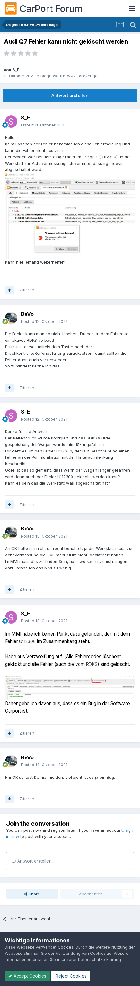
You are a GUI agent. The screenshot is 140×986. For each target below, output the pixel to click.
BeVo (27, 314)
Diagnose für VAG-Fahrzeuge (68, 75)
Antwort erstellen (70, 95)
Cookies (65, 947)
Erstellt (43, 124)
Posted (44, 321)
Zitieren (26, 289)
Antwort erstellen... (33, 861)
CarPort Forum (44, 8)
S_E (15, 69)
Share (32, 893)
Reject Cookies (70, 976)
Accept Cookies (27, 976)
